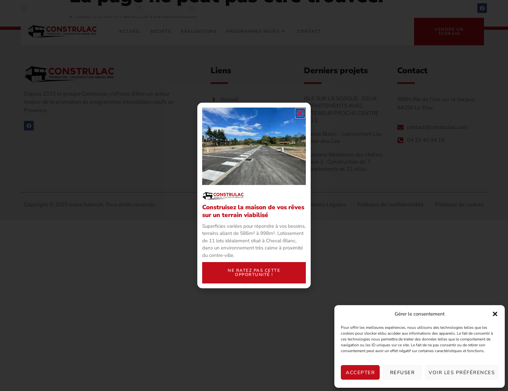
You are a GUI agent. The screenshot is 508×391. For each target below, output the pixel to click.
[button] (495, 314)
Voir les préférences (462, 372)
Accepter (360, 372)
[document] (254, 195)
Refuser (402, 372)
